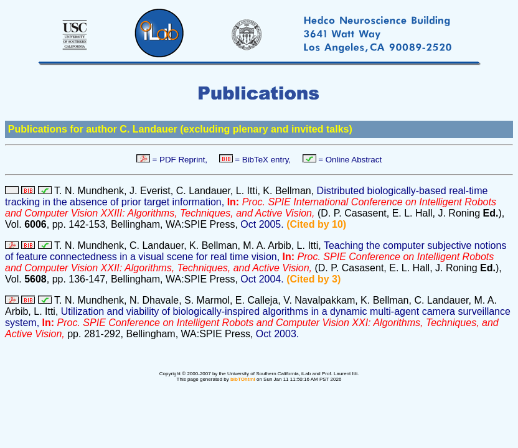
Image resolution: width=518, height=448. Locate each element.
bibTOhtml (242, 379)
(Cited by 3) (313, 279)
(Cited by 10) (316, 224)
